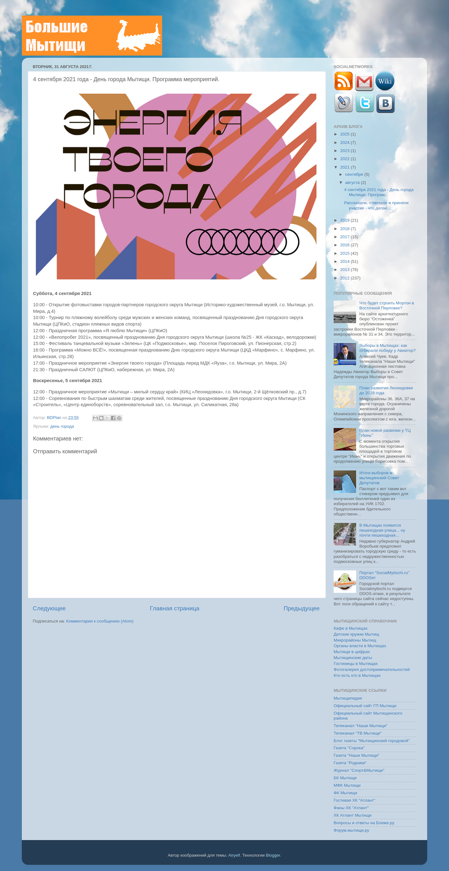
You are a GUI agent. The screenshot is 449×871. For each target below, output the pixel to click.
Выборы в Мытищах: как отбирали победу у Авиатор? (387, 348)
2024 (345, 142)
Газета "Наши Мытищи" (356, 755)
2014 (345, 261)
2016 (345, 245)
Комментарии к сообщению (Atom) (99, 621)
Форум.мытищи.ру (351, 830)
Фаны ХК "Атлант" (351, 807)
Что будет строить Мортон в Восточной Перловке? (386, 305)
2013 (345, 269)
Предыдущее (301, 608)
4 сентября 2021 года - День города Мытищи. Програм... (379, 192)
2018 (345, 228)
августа (353, 182)
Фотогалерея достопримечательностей (372, 669)
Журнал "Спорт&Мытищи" (359, 770)
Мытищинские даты (353, 657)
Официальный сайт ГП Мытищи (365, 705)
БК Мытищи (345, 777)
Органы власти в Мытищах (360, 645)
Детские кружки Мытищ (356, 634)
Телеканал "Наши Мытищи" (361, 725)
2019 (345, 220)
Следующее (49, 608)
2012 (345, 278)
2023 (345, 150)
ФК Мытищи (345, 792)
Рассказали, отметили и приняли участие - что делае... (376, 205)
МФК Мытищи (347, 785)
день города (62, 426)
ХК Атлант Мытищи (352, 815)
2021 (345, 167)
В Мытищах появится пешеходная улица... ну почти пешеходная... (382, 530)
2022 (345, 158)
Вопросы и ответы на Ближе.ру (364, 822)
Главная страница (175, 608)
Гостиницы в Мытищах (356, 663)
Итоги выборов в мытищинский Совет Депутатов (379, 477)
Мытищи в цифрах (352, 651)
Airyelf (234, 855)
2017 (345, 236)
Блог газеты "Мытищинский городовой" (372, 740)
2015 (345, 253)
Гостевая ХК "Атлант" (354, 800)
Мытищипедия (348, 698)
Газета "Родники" (350, 762)
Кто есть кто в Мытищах (357, 675)
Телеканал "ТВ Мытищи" (358, 733)
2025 (345, 134)
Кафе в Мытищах (351, 628)
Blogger (273, 855)
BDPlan (54, 417)
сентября (354, 174)
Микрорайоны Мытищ (355, 640)
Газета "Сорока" (349, 748)
